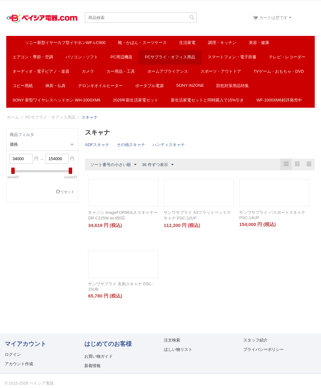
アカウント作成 (19, 363)
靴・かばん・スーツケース (142, 42)
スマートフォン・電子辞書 (232, 57)
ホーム (13, 117)
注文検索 (172, 340)
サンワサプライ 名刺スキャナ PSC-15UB (120, 287)
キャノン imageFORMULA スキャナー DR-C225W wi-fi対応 (122, 215)
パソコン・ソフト (82, 57)
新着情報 (92, 365)
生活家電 (187, 42)
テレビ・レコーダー (287, 57)
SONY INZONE (190, 85)
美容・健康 (259, 42)
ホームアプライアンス (167, 71)
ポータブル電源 (149, 85)
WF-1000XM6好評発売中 (279, 100)
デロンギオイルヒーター (100, 85)
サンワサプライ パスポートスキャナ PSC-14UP (272, 215)
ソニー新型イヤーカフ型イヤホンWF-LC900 (65, 42)
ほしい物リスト (178, 349)
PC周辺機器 (121, 57)
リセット (67, 191)
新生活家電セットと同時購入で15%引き (207, 100)
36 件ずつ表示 (158, 165)
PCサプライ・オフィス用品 (170, 57)
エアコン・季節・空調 (32, 57)
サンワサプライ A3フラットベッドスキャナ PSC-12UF (197, 215)
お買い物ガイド (98, 356)
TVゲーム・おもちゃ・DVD (279, 71)
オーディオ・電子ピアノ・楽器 (40, 71)
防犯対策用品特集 (232, 85)
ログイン (13, 354)
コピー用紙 (22, 85)
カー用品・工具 (120, 71)
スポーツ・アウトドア (220, 71)
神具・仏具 (55, 85)
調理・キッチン (222, 42)
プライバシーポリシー (263, 349)
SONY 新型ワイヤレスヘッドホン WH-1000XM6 (56, 100)
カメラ (88, 71)
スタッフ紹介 (255, 340)
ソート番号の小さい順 (113, 165)
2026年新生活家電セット (135, 100)
